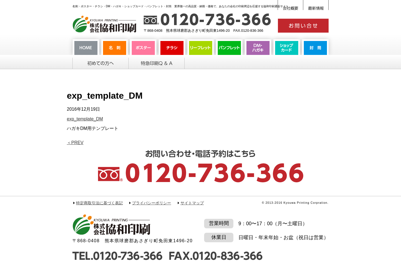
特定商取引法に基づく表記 (99, 203)
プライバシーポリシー (151, 203)
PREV (75, 142)
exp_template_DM (85, 119)
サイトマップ (192, 203)
